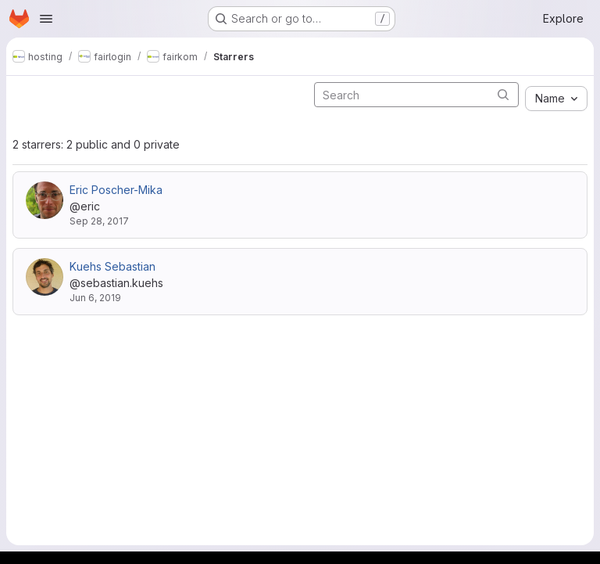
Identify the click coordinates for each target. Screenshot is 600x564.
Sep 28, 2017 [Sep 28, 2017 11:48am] (99, 221)
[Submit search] (503, 94)
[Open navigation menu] (46, 18)
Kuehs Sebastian (112, 266)
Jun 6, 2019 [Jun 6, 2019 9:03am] (95, 298)
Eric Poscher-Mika (116, 189)
